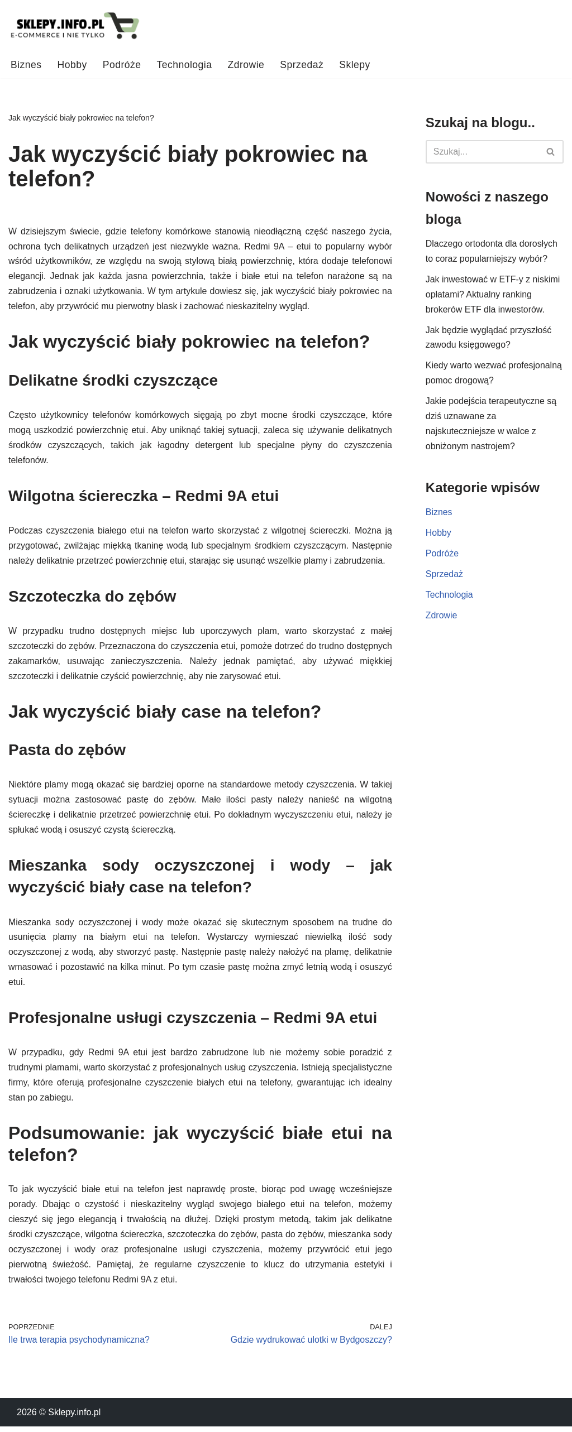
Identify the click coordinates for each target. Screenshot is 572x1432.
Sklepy (355, 64)
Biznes (26, 64)
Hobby (72, 64)
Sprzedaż (303, 64)
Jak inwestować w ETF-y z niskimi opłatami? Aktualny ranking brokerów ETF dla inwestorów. (493, 295)
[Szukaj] (482, 152)
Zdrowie (246, 64)
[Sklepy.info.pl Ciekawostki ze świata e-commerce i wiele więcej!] (75, 26)
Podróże (122, 64)
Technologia (184, 64)
